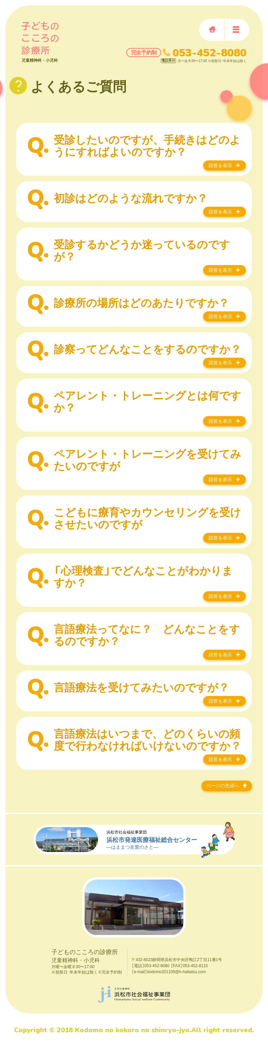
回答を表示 (220, 165)
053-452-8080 (210, 52)
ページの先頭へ (222, 785)
